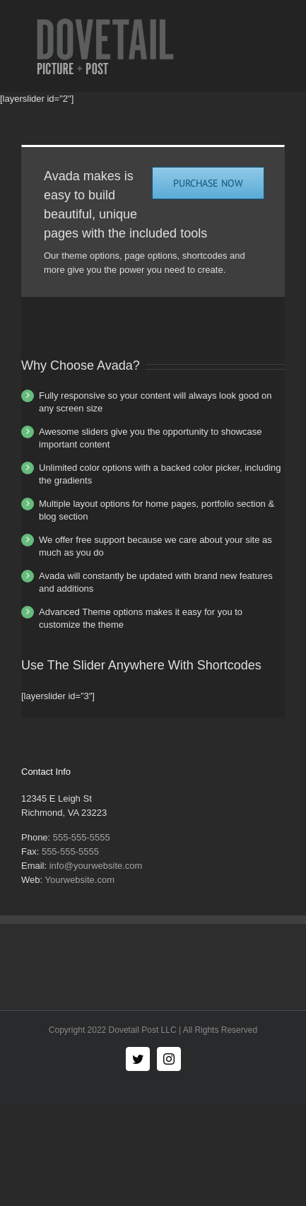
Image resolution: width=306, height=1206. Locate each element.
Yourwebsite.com (79, 879)
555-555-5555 (81, 837)
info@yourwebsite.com (96, 865)
